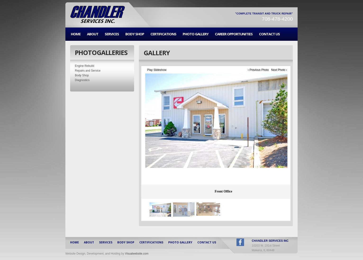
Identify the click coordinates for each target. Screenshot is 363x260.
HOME (76, 34)
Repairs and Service (87, 70)
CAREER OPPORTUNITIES (234, 34)
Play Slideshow (156, 70)
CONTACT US (269, 34)
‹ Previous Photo (258, 70)
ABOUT (92, 34)
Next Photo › (279, 70)
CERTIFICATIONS (163, 34)
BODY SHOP (134, 34)
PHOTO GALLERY (196, 34)
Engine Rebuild (84, 66)
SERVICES (112, 34)
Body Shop (82, 75)
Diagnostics (82, 80)
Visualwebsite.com (136, 253)
